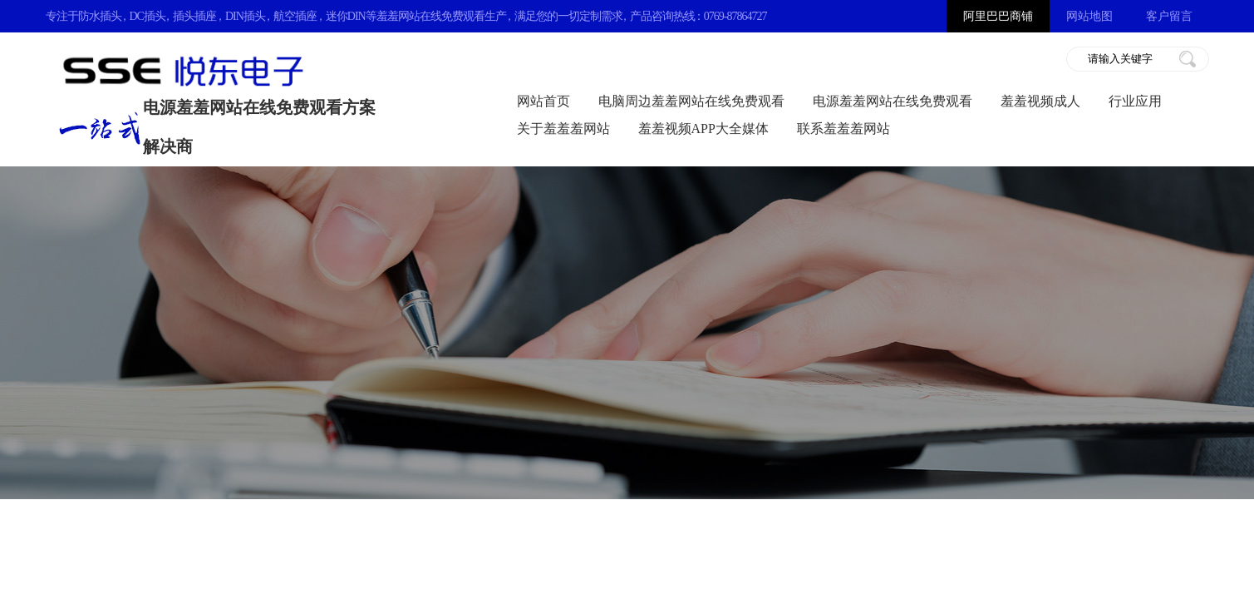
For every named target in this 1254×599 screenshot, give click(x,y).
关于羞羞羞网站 (563, 128)
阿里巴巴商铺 (998, 16)
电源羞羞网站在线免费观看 (892, 101)
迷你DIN (346, 16)
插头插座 (194, 16)
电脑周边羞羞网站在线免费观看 (691, 101)
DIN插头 (245, 16)
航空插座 (295, 16)
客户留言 (1169, 16)
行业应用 (1135, 101)
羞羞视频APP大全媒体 (703, 128)
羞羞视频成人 (1040, 101)
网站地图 (1089, 16)
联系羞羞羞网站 (843, 128)
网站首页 (543, 101)
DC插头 (147, 16)
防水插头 (99, 16)
